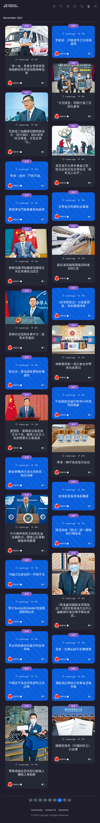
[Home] (54, 6)
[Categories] (67, 6)
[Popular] (61, 6)
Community (37, 810)
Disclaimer (64, 810)
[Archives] (74, 6)
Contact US (50, 810)
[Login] (88, 6)
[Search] (81, 6)
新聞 (27, 26)
